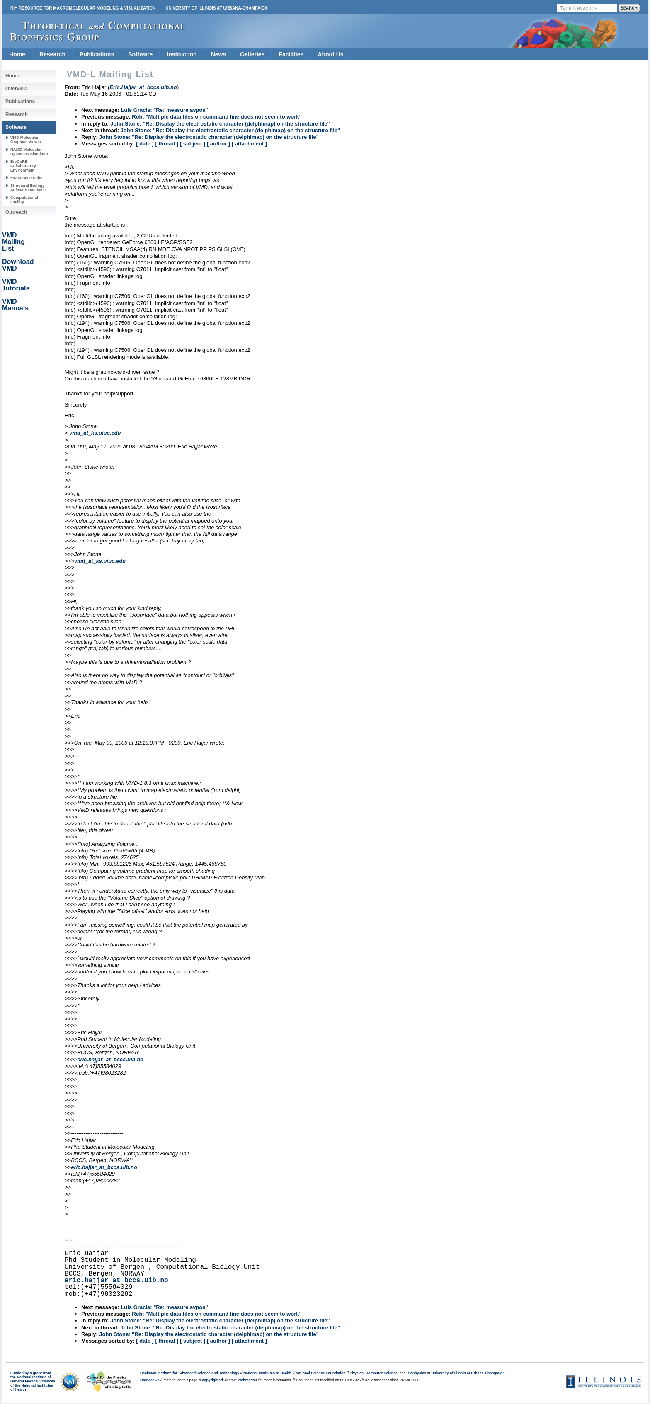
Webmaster (247, 1380)
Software (140, 54)
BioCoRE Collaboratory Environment (23, 165)
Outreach (16, 212)
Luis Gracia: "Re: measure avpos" (164, 110)
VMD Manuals (15, 305)
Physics (357, 1373)
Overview (16, 89)
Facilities (291, 54)
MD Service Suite (26, 177)
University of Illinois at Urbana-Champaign (216, 8)
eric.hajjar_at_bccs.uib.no (110, 1059)
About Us (330, 54)
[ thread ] (166, 143)
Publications (97, 54)
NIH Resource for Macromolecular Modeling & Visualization (82, 8)
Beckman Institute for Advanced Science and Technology (189, 1373)
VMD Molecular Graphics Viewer (25, 139)
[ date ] (145, 143)
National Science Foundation (321, 1373)
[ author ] (218, 143)
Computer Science (382, 1373)
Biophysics (416, 1373)
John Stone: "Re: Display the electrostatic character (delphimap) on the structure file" (220, 124)
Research (52, 54)
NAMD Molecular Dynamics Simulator (29, 151)
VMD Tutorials (15, 285)
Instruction (181, 54)
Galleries (252, 54)
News (218, 54)
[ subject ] (192, 143)
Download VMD (18, 265)
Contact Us (149, 1380)
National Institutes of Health (267, 1373)
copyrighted (212, 1380)
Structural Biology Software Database (28, 187)
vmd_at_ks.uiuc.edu (95, 433)
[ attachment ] (249, 143)
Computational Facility (24, 199)
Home (17, 54)
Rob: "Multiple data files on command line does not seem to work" (217, 117)
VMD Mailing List (13, 242)
